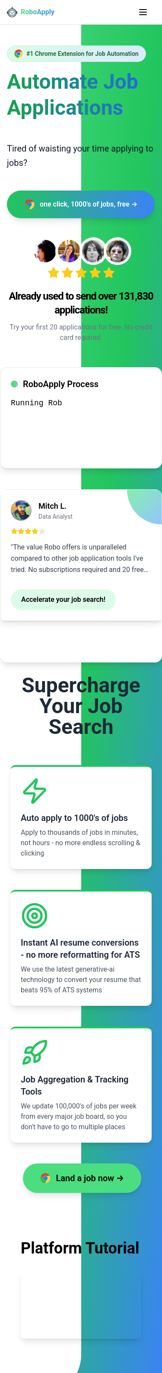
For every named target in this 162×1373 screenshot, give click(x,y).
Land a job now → (82, 1178)
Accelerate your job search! (63, 599)
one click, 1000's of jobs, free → (80, 204)
